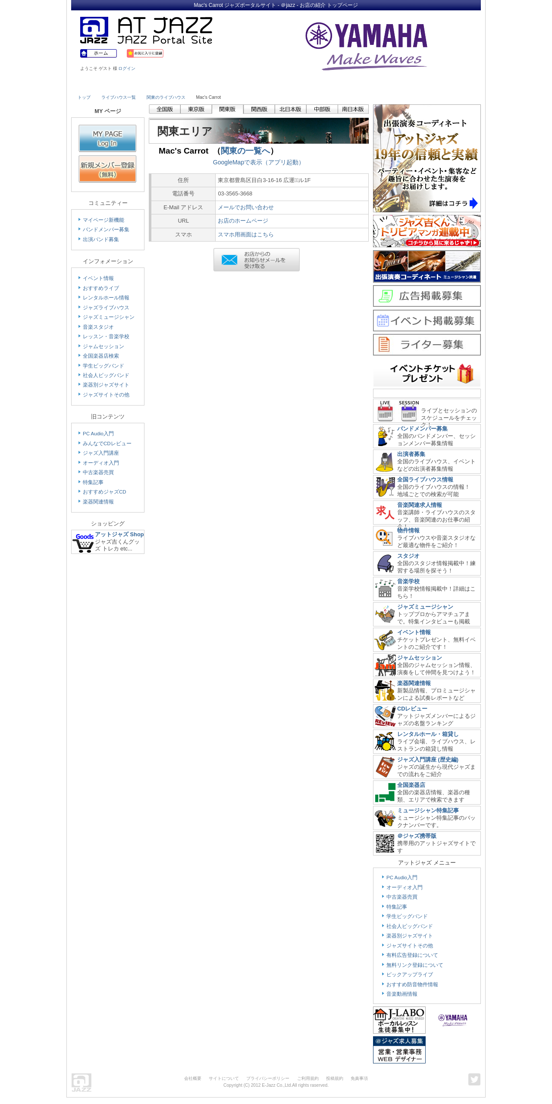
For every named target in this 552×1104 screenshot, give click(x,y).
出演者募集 (411, 454)
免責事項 (359, 1078)
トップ (84, 97)
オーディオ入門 (101, 463)
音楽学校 (408, 581)
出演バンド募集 (101, 239)
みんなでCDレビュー (107, 443)
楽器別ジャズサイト (106, 384)
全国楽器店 (411, 785)
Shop (301, 85)
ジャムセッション (103, 346)
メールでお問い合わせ (246, 207)
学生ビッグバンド (103, 365)
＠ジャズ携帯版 (416, 836)
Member (449, 85)
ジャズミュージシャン (109, 317)
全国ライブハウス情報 (425, 479)
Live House (102, 85)
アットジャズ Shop (119, 534)
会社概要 (192, 1078)
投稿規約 (334, 1078)
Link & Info (400, 85)
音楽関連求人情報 (419, 505)
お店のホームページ (243, 220)
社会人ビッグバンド (106, 375)
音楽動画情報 (401, 994)
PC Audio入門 (98, 433)
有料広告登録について (412, 955)
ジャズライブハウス (106, 307)
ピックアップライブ (409, 974)
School (251, 85)
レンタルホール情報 (106, 297)
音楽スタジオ (98, 327)
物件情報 (408, 530)
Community (350, 85)
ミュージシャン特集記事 (428, 810)
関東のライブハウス (166, 97)
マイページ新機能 (103, 220)
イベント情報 (98, 278)
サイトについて (224, 1078)
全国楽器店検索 (101, 356)
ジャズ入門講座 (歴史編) (427, 759)
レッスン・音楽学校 (106, 336)
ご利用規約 (308, 1078)
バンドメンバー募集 (106, 229)
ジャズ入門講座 (101, 453)
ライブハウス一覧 (118, 97)
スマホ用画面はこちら (246, 234)
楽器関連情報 (98, 501)
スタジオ (408, 556)
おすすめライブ (101, 288)
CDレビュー (412, 708)
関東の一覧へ (245, 150)
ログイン (126, 68)
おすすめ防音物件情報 (412, 984)
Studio (202, 85)
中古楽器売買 (98, 472)
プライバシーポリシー (267, 1078)
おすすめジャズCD (104, 491)
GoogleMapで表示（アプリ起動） (258, 162)
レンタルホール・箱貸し (428, 734)
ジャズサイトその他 (106, 394)
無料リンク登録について (414, 965)
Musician (152, 85)
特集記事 (93, 482)
